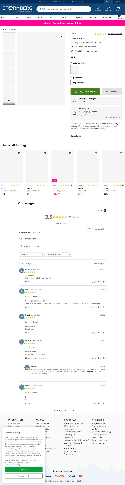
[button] (28, 282)
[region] (23, 455)
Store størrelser (71, 448)
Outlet (93, 17)
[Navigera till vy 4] (9, 96)
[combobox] (32, 255)
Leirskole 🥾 (97, 437)
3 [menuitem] (57, 410)
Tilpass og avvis (24, 476)
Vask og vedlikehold (73, 443)
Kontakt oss (13, 426)
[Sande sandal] (37, 174)
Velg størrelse (97, 82)
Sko (51, 17)
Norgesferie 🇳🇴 (98, 423)
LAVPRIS (107, 17)
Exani (73, 34)
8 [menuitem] (70, 410)
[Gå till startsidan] (18, 9)
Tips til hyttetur (98, 443)
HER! (76, 23)
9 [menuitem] (73, 410)
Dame (15, 17)
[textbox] (105, 264)
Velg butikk (83, 115)
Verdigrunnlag (42, 426)
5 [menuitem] (62, 410)
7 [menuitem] (67, 410)
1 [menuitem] (51, 410)
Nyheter (79, 17)
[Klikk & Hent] (112, 91)
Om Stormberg (43, 423)
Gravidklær (69, 437)
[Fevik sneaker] (75, 69)
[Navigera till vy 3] (9, 77)
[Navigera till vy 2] (9, 59)
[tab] (96, 229)
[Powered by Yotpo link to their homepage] (101, 211)
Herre (28, 17)
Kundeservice (14, 423)
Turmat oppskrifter (72, 451)
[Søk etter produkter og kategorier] (64, 9)
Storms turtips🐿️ (99, 434)
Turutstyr (64, 17)
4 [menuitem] (59, 410)
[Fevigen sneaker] (11, 174)
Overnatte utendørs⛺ (102, 432)
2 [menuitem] (54, 410)
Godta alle (24, 470)
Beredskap (68, 454)
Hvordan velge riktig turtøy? (76, 440)
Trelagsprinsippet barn (74, 423)
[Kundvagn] (118, 9)
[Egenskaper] (96, 136)
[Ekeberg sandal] (62, 174)
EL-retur (67, 446)
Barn (40, 17)
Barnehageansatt (99, 440)
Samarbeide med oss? (46, 448)
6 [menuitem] (65, 410)
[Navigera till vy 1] (9, 41)
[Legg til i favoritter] (60, 37)
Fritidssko (12, 29)
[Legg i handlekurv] (85, 91)
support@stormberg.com (86, 371)
